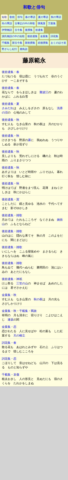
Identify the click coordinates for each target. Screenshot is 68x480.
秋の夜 (38, 299)
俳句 (19, 17)
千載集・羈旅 (28, 310)
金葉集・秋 (9, 294)
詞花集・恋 (9, 358)
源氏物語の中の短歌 (13, 36)
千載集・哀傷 (10, 374)
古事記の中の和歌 (25, 23)
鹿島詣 (23, 49)
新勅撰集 (30, 42)
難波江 (44, 92)
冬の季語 (7, 23)
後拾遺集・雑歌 (12, 215)
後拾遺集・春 (10, 71)
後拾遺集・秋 (10, 119)
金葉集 (44, 36)
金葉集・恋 (9, 326)
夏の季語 (43, 17)
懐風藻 (41, 23)
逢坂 (10, 319)
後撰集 (29, 30)
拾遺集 (39, 30)
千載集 (5, 42)
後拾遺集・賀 (10, 199)
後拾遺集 (32, 36)
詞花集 (54, 36)
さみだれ (7, 108)
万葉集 (52, 23)
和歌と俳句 (34, 7)
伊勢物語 (7, 30)
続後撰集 (43, 42)
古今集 (18, 30)
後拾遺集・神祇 (12, 279)
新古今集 (17, 42)
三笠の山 (22, 283)
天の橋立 (19, 335)
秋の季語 (56, 17)
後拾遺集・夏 (10, 103)
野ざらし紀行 (9, 49)
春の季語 (30, 17)
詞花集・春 (9, 342)
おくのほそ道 (58, 42)
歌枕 (12, 17)
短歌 (4, 17)
